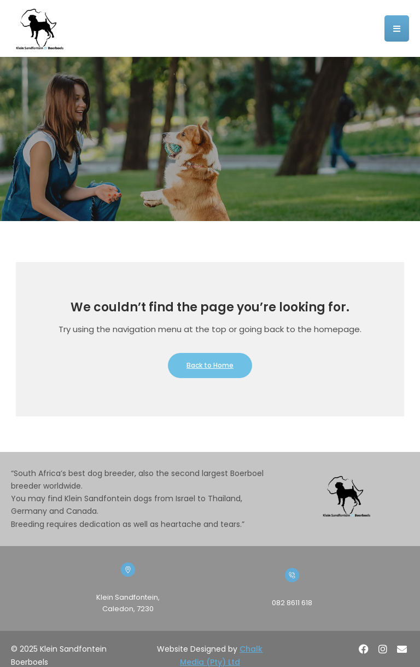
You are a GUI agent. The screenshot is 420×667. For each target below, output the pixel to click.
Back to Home (210, 365)
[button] (396, 28)
